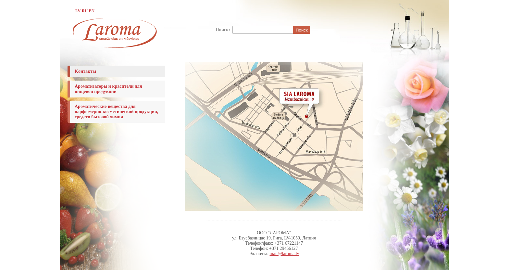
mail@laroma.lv (284, 253)
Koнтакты (85, 71)
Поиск (302, 30)
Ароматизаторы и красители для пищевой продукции (108, 89)
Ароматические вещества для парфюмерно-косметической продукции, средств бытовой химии (116, 111)
